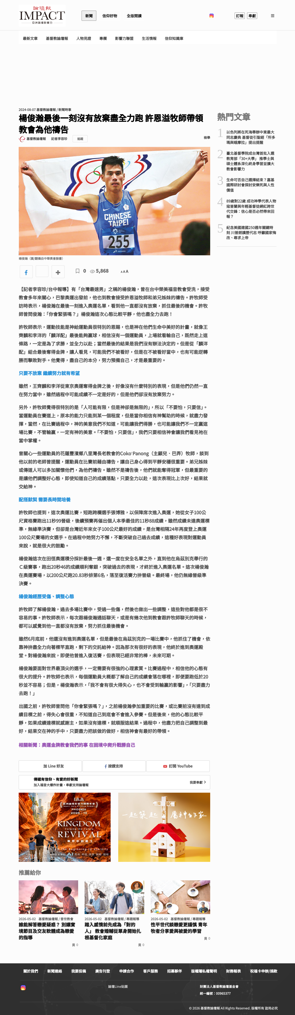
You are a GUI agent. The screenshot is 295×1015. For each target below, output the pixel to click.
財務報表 (233, 971)
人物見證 (83, 38)
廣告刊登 (102, 971)
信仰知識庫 (174, 38)
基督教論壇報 (57, 38)
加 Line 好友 (50, 766)
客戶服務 (150, 971)
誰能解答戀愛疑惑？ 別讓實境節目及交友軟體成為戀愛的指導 (47, 931)
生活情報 (149, 38)
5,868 (99, 270)
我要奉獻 (198, 782)
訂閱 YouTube (177, 766)
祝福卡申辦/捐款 (263, 971)
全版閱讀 (134, 15)
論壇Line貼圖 (118, 986)
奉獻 (252, 15)
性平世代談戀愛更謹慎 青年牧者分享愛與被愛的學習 (179, 927)
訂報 (239, 15)
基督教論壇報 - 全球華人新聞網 (42, 16)
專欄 (103, 38)
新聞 (89, 15)
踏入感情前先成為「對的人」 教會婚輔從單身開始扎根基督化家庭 (113, 931)
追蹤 (80, 139)
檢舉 (207, 137)
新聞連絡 (54, 971)
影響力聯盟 (124, 38)
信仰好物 (109, 15)
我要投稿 (78, 971)
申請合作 (126, 971)
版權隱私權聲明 (204, 971)
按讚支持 (114, 766)
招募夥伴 (174, 971)
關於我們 (30, 971)
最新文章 (30, 38)
